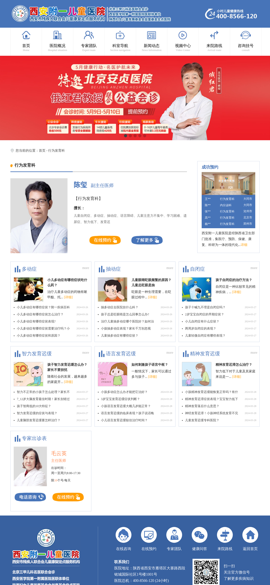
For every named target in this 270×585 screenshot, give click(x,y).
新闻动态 (151, 41)
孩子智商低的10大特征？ (52, 406)
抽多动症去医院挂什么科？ (136, 307)
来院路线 (214, 41)
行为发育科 (56, 150)
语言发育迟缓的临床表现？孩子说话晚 (136, 413)
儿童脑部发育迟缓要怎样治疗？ (52, 420)
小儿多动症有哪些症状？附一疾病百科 (52, 307)
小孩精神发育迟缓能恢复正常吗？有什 (220, 391)
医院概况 (57, 41)
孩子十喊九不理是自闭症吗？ (220, 307)
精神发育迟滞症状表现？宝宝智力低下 (220, 399)
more (85, 268)
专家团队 (88, 41)
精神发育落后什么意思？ (220, 406)
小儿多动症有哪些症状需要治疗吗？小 (52, 328)
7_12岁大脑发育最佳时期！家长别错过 (52, 399)
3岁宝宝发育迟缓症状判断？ (136, 399)
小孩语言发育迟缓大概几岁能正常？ (136, 406)
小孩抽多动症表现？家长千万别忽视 (136, 328)
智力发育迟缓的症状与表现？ (52, 413)
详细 (244, 245)
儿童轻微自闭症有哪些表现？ (220, 335)
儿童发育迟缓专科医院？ (220, 420)
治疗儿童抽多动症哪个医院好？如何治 (136, 321)
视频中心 (183, 41)
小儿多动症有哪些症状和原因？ (52, 335)
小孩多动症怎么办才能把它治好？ (136, 391)
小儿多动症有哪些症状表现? (52, 321)
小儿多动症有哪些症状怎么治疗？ (52, 314)
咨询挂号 (245, 41)
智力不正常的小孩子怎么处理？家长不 (52, 391)
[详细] (68, 297)
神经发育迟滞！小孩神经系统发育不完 (220, 413)
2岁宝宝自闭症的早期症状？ (220, 314)
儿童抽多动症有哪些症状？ (136, 335)
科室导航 (120, 41)
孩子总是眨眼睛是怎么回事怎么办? (136, 314)
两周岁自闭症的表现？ (220, 328)
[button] (125, 135)
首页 (26, 41)
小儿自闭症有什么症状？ (220, 321)
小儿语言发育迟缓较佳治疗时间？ (136, 420)
